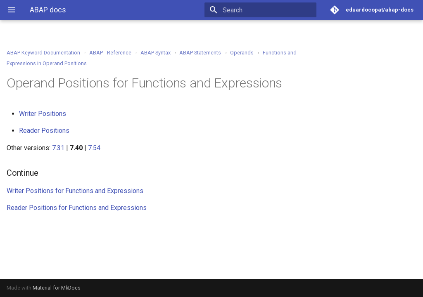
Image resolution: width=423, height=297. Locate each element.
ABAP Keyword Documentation (43, 53)
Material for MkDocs (57, 288)
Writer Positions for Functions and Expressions (75, 191)
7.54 (94, 148)
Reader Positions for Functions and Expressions (77, 208)
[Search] (268, 9)
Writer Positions (42, 114)
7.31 (58, 148)
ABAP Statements (200, 53)
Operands (242, 53)
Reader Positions (44, 130)
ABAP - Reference (110, 53)
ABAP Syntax (155, 53)
